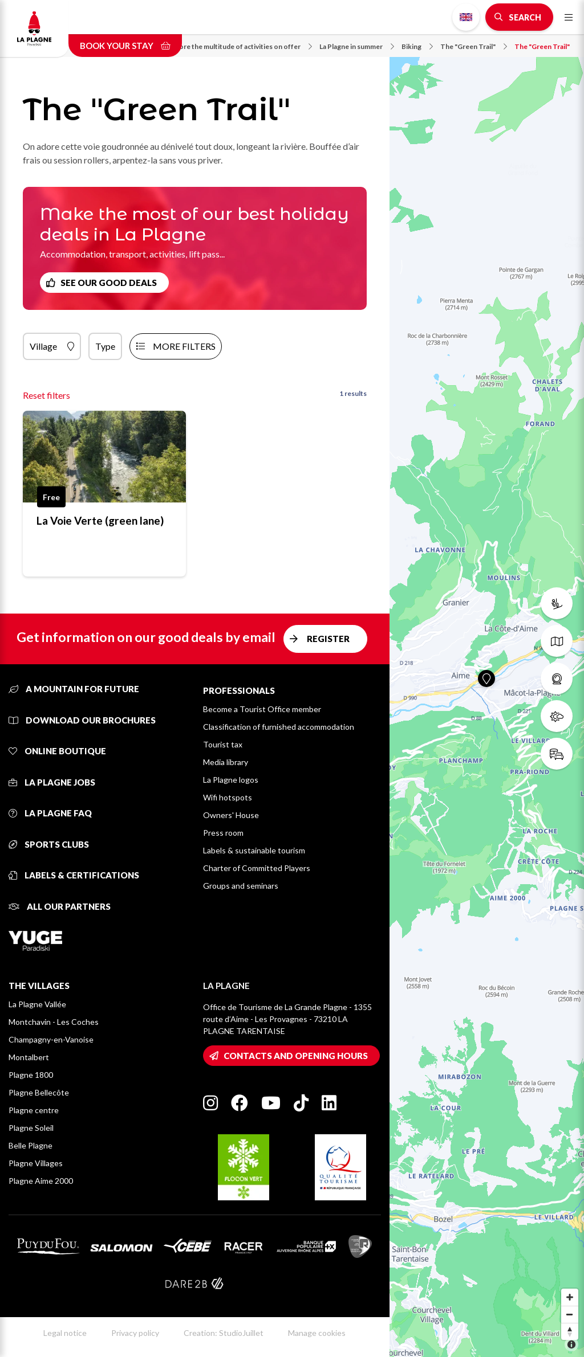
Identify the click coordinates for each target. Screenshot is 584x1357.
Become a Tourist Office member (262, 709)
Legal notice (65, 1333)
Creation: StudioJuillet (223, 1333)
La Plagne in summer (356, 46)
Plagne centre (34, 1110)
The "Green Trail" (473, 46)
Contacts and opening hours (296, 1056)
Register (328, 638)
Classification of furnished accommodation (278, 726)
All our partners (60, 906)
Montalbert (29, 1057)
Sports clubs (49, 844)
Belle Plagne (30, 1145)
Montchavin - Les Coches (54, 1022)
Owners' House (231, 815)
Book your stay (125, 45)
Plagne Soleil (31, 1128)
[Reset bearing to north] (569, 1331)
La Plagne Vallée (37, 1004)
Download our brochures (82, 720)
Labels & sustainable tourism (254, 850)
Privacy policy (135, 1333)
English (466, 17)
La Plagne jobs (52, 782)
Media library (225, 762)
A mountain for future (74, 689)
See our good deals (108, 282)
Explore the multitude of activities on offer (239, 46)
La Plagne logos (230, 779)
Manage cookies (317, 1333)
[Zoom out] (569, 1314)
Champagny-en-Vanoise (51, 1039)
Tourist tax (222, 744)
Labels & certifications (74, 875)
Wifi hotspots (227, 797)
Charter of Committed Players (256, 868)
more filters (184, 346)
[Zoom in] (569, 1297)
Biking (417, 46)
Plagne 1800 (31, 1075)
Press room (223, 832)
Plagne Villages (36, 1163)
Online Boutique (57, 751)
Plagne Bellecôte (39, 1092)
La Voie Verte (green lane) (100, 520)
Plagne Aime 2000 (41, 1181)
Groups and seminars (240, 885)
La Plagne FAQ (50, 813)
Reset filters (46, 395)
